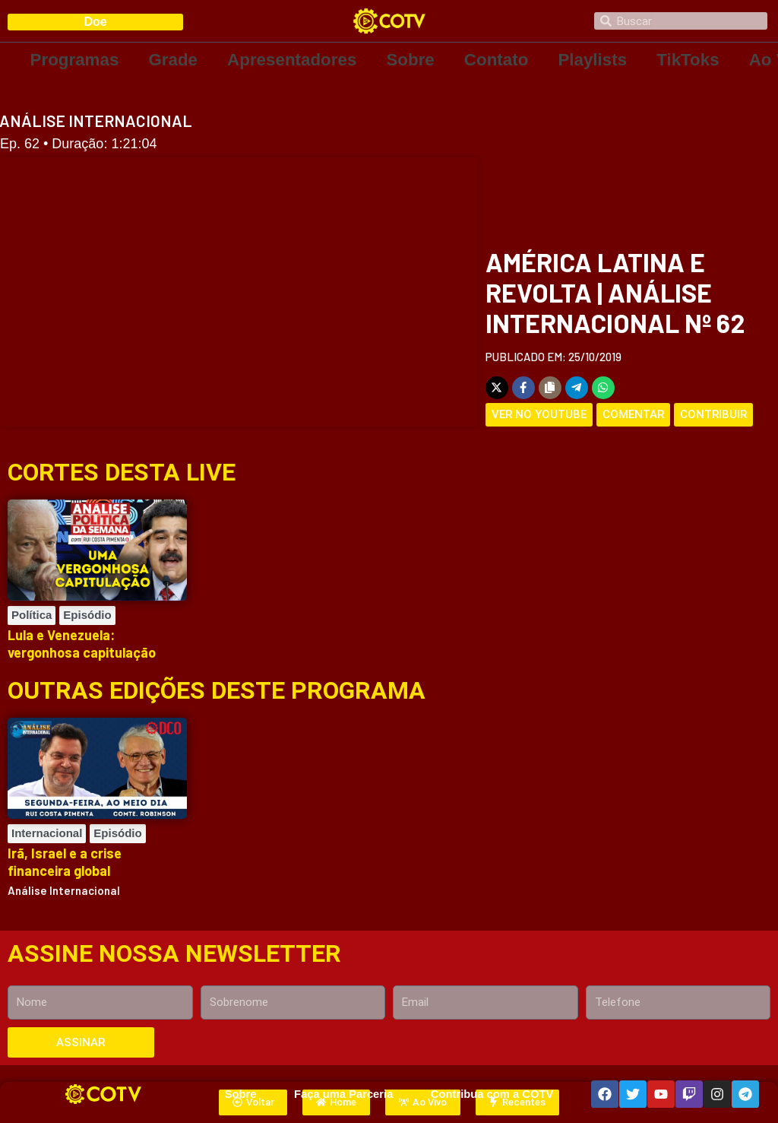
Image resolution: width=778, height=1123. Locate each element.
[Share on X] (496, 387)
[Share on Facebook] (523, 387)
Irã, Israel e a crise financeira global (65, 862)
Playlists (600, 60)
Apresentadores (295, 60)
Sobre (416, 60)
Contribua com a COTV (491, 1093)
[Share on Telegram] (576, 387)
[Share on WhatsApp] (603, 387)
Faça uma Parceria (343, 1093)
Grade (175, 60)
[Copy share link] (550, 387)
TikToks (696, 60)
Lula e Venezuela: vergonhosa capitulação (82, 644)
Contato (503, 60)
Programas (75, 60)
